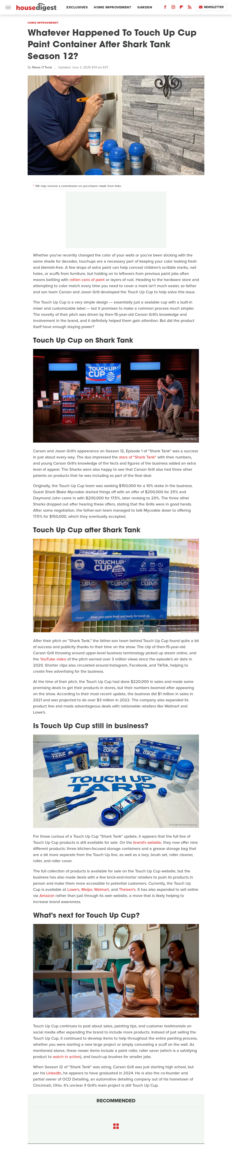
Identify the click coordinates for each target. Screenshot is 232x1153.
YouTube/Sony (188, 439)
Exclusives (77, 7)
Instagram (191, 1014)
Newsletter (211, 7)
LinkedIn (53, 1073)
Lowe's (73, 889)
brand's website (147, 842)
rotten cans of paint (87, 280)
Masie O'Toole (42, 67)
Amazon (46, 896)
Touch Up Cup (193, 171)
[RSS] (189, 8)
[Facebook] (165, 8)
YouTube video (53, 659)
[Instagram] (173, 8)
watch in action (66, 1057)
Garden (144, 7)
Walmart (101, 889)
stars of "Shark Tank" (137, 457)
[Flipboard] (181, 8)
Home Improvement (112, 7)
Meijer (86, 889)
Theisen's (127, 889)
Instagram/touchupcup (183, 628)
